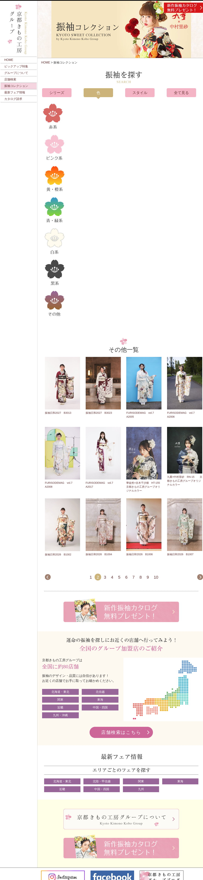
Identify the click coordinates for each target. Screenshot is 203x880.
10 (156, 577)
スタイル (139, 93)
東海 (100, 699)
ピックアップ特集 (16, 66)
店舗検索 (10, 79)
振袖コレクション (16, 85)
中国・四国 (100, 707)
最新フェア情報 (14, 92)
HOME (8, 59)
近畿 (60, 707)
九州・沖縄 (60, 715)
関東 (60, 699)
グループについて (16, 72)
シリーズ (56, 93)
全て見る (181, 93)
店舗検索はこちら (121, 732)
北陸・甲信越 (102, 781)
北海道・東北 (60, 691)
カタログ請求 (13, 98)
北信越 (100, 691)
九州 (141, 789)
